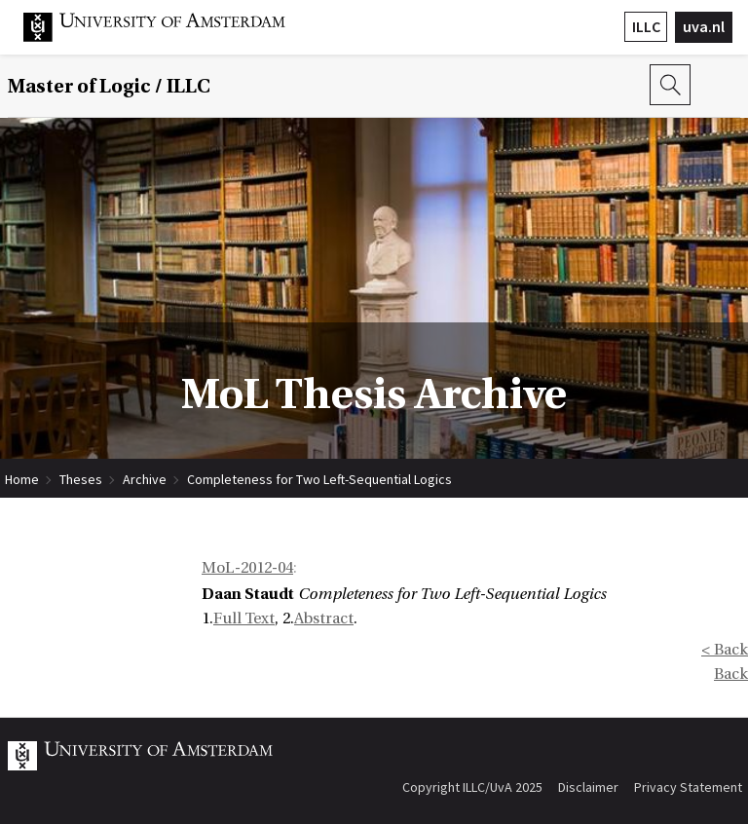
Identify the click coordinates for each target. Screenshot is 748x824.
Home (22, 479)
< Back (724, 649)
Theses (80, 479)
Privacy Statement (688, 787)
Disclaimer (588, 787)
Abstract (324, 618)
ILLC (646, 26)
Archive (145, 479)
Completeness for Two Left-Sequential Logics (319, 479)
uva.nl (704, 26)
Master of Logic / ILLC (109, 86)
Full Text (244, 618)
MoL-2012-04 (247, 568)
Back (731, 674)
